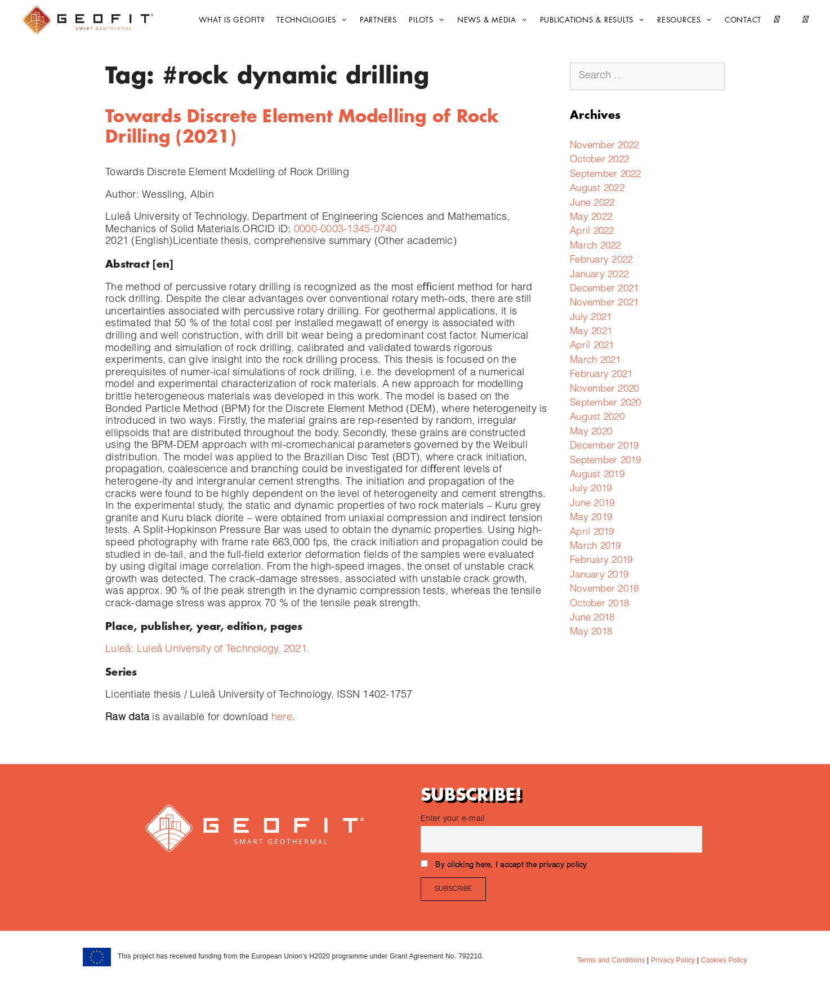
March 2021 (595, 361)
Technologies (314, 20)
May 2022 (591, 218)
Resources (687, 20)
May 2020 (591, 432)
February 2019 (601, 561)
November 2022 (604, 146)
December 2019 (604, 446)
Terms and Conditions (611, 960)
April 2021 (592, 346)
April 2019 (592, 533)
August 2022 (597, 189)
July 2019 (591, 489)
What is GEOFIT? (231, 20)
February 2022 (601, 260)
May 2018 (591, 632)
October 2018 (599, 604)
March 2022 (595, 246)
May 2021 (591, 332)
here (281, 718)
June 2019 (592, 504)
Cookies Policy (723, 960)
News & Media (495, 20)
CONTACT (743, 20)
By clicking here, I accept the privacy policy (511, 865)
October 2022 (599, 160)
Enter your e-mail (452, 819)
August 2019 (597, 475)
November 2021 (604, 303)
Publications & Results (595, 20)
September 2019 (605, 461)
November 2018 (604, 589)
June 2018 (592, 618)
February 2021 (601, 375)
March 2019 (595, 547)
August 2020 (597, 418)
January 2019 (599, 575)
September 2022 (605, 175)
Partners (378, 20)
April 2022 (592, 232)
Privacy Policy (672, 960)
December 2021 (604, 289)
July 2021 (591, 318)
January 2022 (599, 275)
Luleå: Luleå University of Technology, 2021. (207, 650)
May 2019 (591, 518)
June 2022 (592, 203)
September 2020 (605, 404)
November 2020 (604, 389)
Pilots (429, 20)
